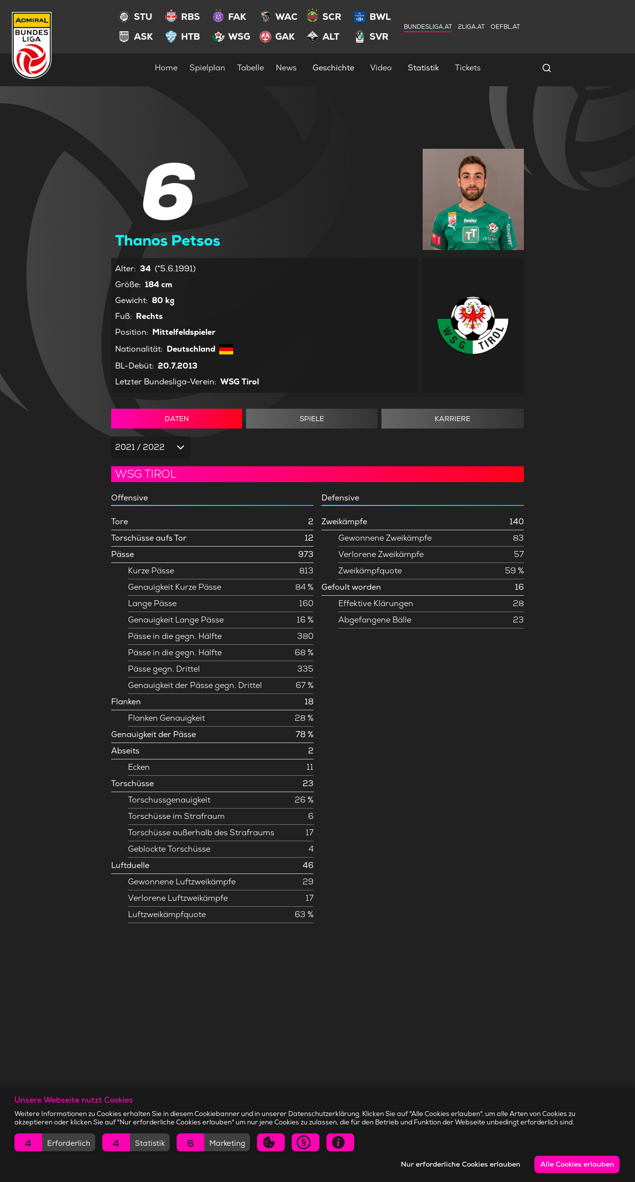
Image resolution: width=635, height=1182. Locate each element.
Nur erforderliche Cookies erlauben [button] (460, 1164)
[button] (54, 1142)
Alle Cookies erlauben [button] (577, 1164)
